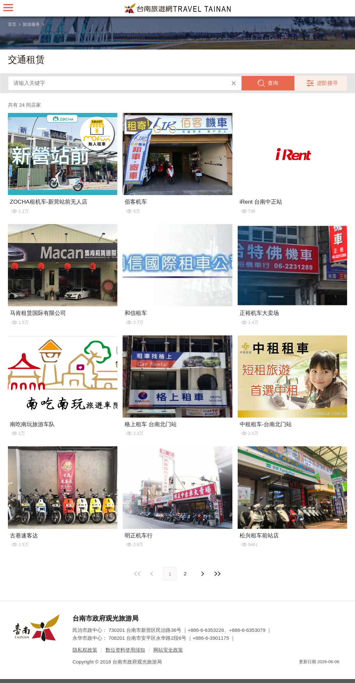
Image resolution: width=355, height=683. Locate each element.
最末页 (217, 573)
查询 (273, 83)
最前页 (137, 573)
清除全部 (233, 83)
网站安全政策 (168, 650)
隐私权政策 (85, 650)
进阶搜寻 (327, 83)
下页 (152, 573)
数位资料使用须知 (125, 650)
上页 (202, 573)
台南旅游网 (177, 8)
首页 (12, 24)
